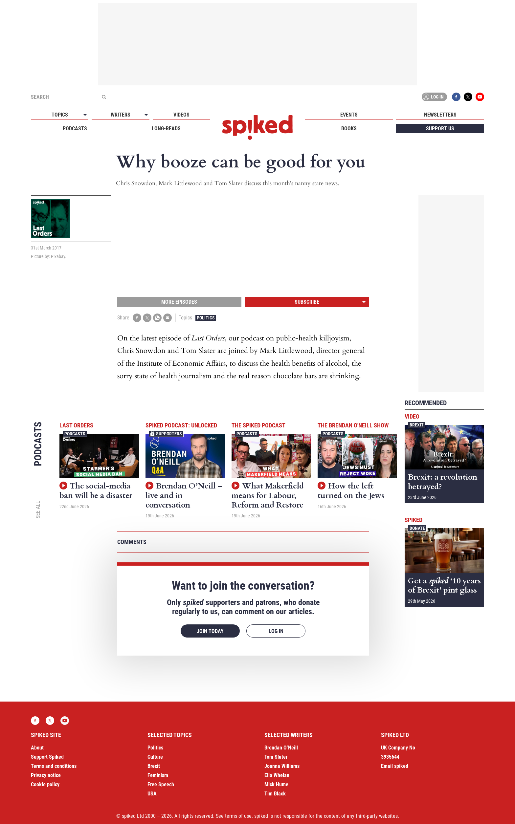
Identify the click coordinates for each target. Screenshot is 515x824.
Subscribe (307, 302)
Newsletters (440, 115)
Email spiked (394, 766)
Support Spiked (47, 757)
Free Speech (160, 784)
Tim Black (275, 794)
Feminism (157, 775)
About (37, 748)
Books (349, 128)
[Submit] (104, 97)
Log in (433, 97)
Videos (181, 115)
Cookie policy (45, 784)
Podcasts (75, 128)
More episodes (179, 302)
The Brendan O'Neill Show (353, 425)
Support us (440, 128)
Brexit (417, 424)
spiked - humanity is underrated (257, 127)
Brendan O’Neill (281, 748)
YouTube (480, 97)
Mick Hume (276, 784)
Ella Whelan (276, 775)
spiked (413, 519)
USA (152, 794)
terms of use (238, 816)
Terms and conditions (54, 766)
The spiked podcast (258, 425)
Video (412, 416)
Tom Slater (275, 757)
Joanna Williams (282, 766)
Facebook (456, 97)
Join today (210, 631)
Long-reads (166, 128)
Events (349, 115)
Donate (417, 528)
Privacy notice (46, 775)
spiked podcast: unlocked (181, 425)
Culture (155, 757)
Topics (60, 115)
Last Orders (76, 425)
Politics (206, 317)
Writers (120, 115)
